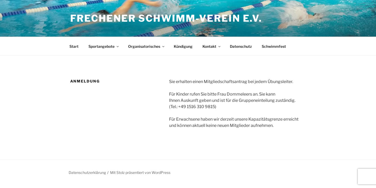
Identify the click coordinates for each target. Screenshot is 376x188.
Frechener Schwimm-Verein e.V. (166, 18)
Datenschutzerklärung (87, 172)
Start (74, 46)
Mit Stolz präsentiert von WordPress (140, 172)
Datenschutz (241, 46)
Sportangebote (104, 46)
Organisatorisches (146, 46)
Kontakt (211, 46)
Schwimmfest (274, 46)
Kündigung (183, 46)
